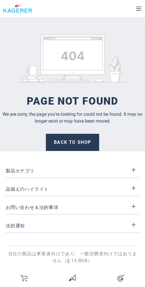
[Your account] (121, 278)
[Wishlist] (72, 278)
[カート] (24, 278)
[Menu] (139, 8)
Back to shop (72, 142)
